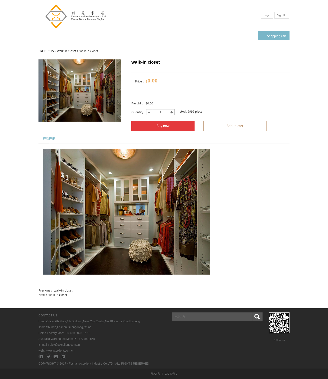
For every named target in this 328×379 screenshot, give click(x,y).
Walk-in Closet (66, 51)
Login (267, 15)
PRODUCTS (46, 51)
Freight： (137, 103)
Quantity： (138, 112)
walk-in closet (63, 290)
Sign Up (281, 15)
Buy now (162, 126)
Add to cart (235, 126)
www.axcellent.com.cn (59, 350)
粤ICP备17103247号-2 (164, 373)
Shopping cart (273, 36)
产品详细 (49, 138)
